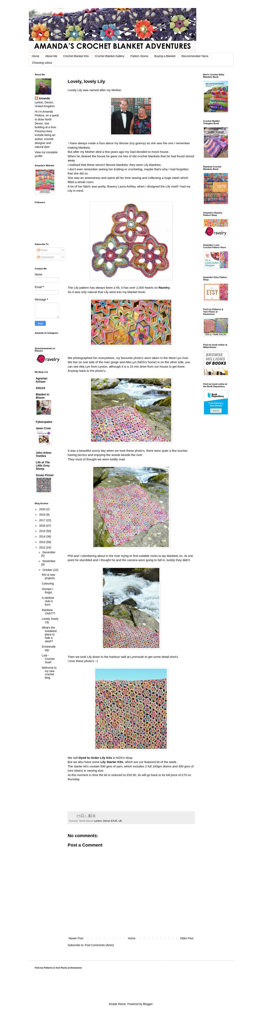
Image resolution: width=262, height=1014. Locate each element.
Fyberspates (44, 421)
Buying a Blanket (164, 56)
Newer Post (76, 938)
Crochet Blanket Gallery (109, 56)
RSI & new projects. (48, 576)
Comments (45, 257)
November (49, 561)
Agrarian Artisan (42, 380)
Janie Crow (43, 428)
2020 (42, 509)
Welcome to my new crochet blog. (49, 672)
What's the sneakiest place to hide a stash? (49, 634)
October (47, 570)
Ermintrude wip (48, 648)
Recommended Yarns (194, 56)
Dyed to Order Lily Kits (95, 757)
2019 (42, 514)
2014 (42, 536)
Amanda (44, 98)
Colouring (48, 583)
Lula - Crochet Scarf (48, 659)
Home (35, 56)
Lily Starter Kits (111, 762)
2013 (42, 542)
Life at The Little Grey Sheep (43, 465)
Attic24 (40, 388)
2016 (42, 525)
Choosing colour (42, 62)
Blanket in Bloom (42, 396)
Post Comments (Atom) (99, 945)
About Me (51, 56)
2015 (42, 531)
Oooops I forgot (47, 590)
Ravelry (164, 287)
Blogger (147, 1004)
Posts (42, 250)
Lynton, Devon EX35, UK (108, 820)
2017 (42, 520)
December (49, 552)
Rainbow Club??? (48, 611)
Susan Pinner (45, 475)
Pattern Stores (139, 56)
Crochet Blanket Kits (76, 56)
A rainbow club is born (48, 601)
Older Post (186, 938)
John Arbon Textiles (44, 454)
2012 (42, 547)
